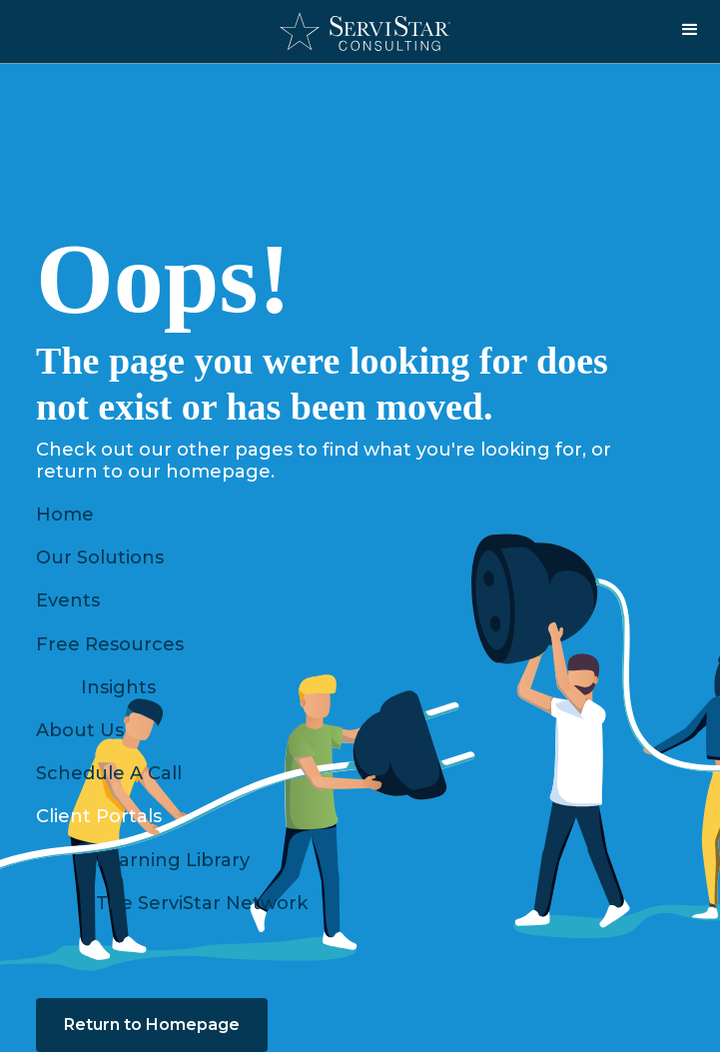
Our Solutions (100, 557)
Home (65, 515)
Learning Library (173, 860)
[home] (360, 31)
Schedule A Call (109, 773)
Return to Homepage (152, 1024)
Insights (118, 687)
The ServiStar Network (202, 903)
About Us (80, 730)
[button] (690, 30)
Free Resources (110, 644)
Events (68, 600)
